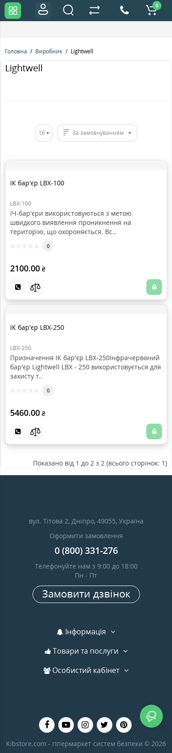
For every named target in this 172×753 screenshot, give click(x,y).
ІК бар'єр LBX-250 (37, 327)
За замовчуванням (98, 133)
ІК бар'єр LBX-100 (37, 182)
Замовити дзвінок (86, 593)
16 (42, 133)
